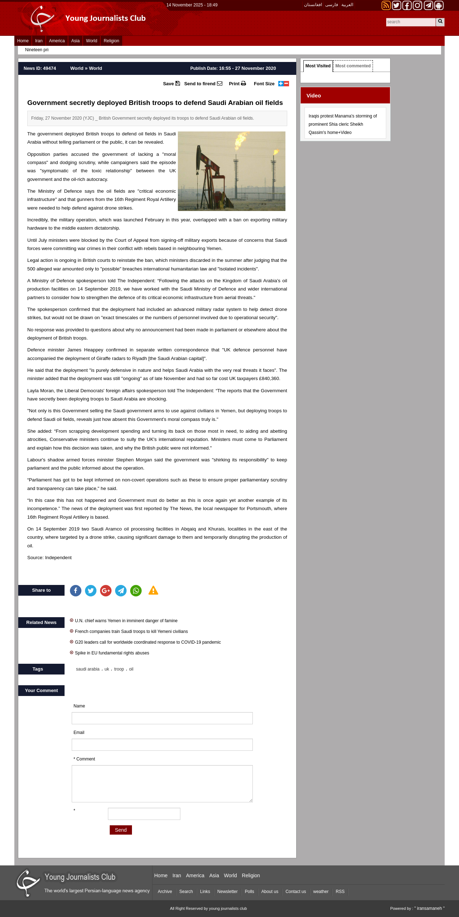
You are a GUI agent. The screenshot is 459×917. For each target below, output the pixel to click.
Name (79, 706)
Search (186, 891)
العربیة (347, 4)
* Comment (84, 759)
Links (205, 891)
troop (119, 669)
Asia (75, 40)
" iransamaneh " (429, 908)
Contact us (295, 891)
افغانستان (313, 4)
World (91, 40)
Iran (39, 40)
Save (171, 83)
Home (23, 40)
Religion (111, 40)
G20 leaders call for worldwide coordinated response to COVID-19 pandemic (145, 642)
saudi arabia (87, 669)
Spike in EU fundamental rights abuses (109, 652)
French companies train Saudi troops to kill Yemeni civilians (129, 631)
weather (321, 891)
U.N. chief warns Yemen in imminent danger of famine (124, 620)
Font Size (264, 83)
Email (79, 732)
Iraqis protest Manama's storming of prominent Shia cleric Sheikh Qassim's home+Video (343, 124)
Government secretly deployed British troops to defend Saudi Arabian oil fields (155, 102)
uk (107, 669)
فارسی (331, 4)
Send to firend (203, 83)
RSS (340, 891)
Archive (165, 891)
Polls (249, 891)
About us (269, 891)
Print (237, 83)
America (57, 40)
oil (131, 669)
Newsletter (227, 891)
